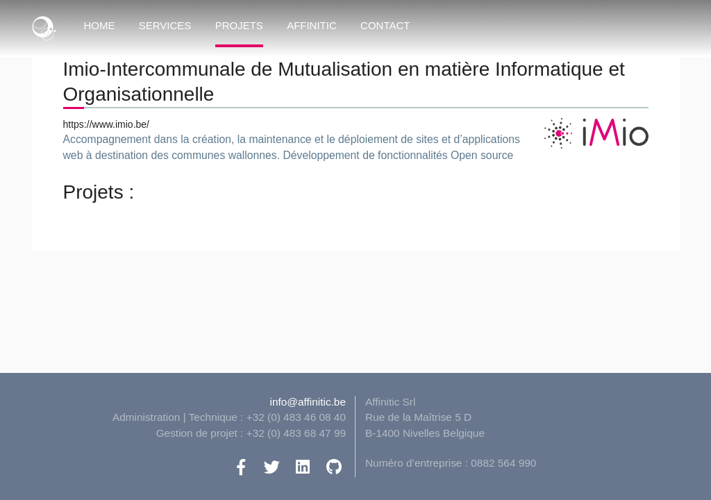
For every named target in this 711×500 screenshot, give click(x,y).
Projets (239, 25)
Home (99, 25)
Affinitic (312, 25)
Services (165, 25)
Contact (385, 25)
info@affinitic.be (308, 402)
